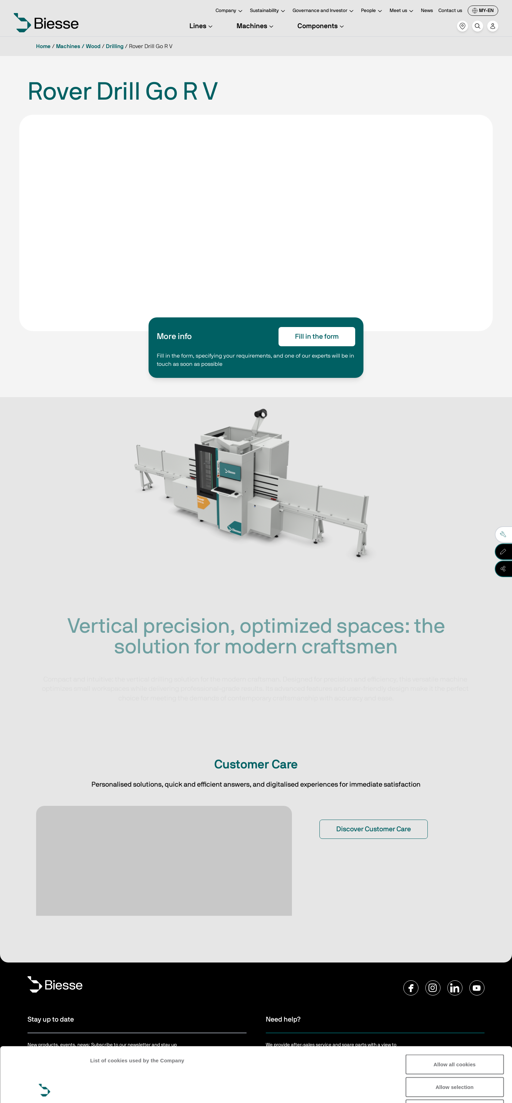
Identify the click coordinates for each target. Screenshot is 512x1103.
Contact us (450, 10)
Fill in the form (317, 336)
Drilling (114, 46)
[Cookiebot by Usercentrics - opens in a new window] (44, 1089)
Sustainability (268, 11)
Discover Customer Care (373, 829)
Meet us (402, 11)
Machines (256, 26)
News (427, 10)
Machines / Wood (78, 46)
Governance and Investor (324, 11)
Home (43, 46)
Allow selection (455, 1035)
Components (321, 26)
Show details (471, 1089)
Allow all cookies (455, 1013)
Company (230, 11)
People (372, 11)
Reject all (454, 1058)
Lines (202, 26)
